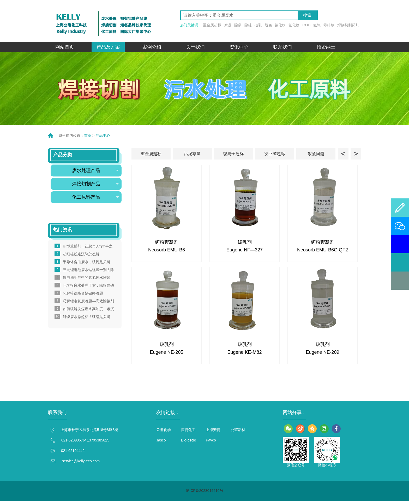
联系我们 (282, 47)
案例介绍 (151, 47)
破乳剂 (245, 242)
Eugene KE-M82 (244, 352)
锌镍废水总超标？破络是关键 (86, 317)
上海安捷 (213, 430)
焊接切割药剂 (348, 25)
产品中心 (102, 135)
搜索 (307, 15)
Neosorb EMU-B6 (166, 249)
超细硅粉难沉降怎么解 (81, 254)
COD (306, 25)
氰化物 (293, 25)
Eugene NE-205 (166, 352)
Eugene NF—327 (244, 249)
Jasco (161, 440)
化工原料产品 (95, 197)
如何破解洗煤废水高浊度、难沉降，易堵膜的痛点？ (88, 309)
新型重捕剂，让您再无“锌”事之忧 (88, 246)
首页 (87, 135)
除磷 (238, 25)
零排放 (328, 25)
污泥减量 (192, 153)
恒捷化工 (188, 430)
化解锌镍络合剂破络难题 (83, 293)
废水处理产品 (95, 170)
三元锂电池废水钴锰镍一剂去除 (88, 270)
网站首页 (64, 47)
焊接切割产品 (95, 183)
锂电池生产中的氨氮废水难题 (86, 277)
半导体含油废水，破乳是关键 (86, 262)
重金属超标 (212, 25)
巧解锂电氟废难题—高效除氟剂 (88, 301)
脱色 (268, 25)
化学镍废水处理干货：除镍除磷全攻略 (88, 285)
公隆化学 (163, 430)
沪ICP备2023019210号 (204, 490)
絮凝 (227, 25)
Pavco (211, 440)
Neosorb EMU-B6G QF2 (322, 249)
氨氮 (317, 25)
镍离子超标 (233, 153)
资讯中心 (239, 47)
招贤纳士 (326, 47)
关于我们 (195, 47)
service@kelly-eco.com (81, 461)
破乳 (258, 25)
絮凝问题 (316, 153)
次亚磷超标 (274, 153)
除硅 (248, 25)
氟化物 (280, 25)
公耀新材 (238, 430)
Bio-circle (188, 440)
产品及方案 (108, 47)
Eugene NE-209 (322, 352)
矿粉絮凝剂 (166, 242)
